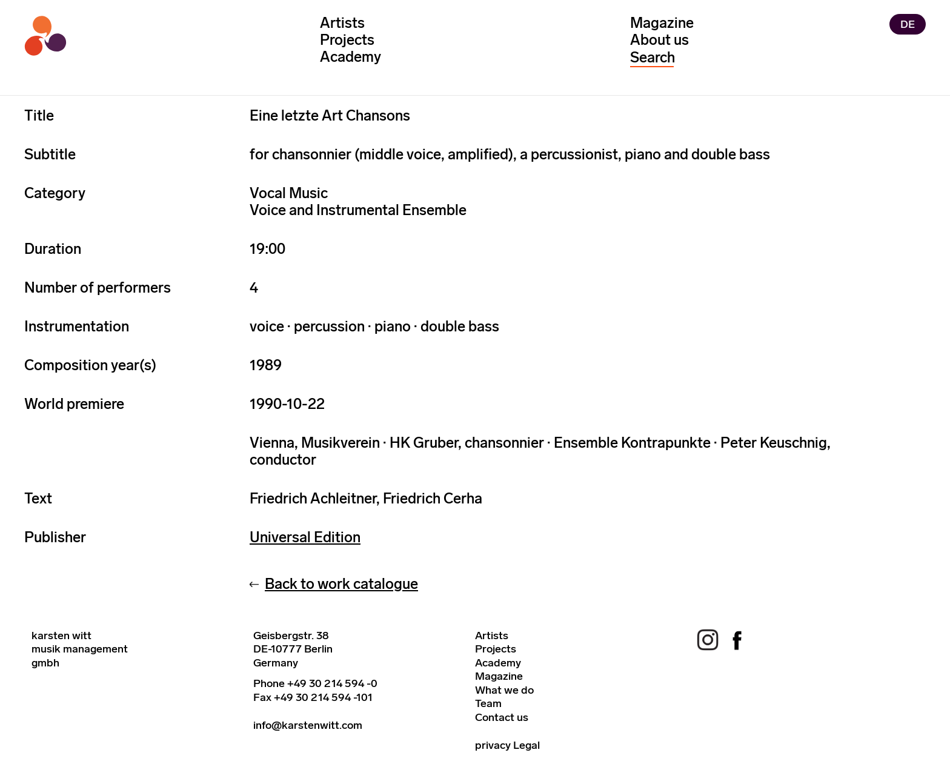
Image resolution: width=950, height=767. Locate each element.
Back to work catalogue (341, 584)
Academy (350, 56)
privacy (493, 745)
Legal (526, 745)
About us (659, 39)
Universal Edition (305, 537)
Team (488, 703)
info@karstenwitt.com (307, 725)
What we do (504, 690)
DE (907, 24)
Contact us (501, 717)
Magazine (662, 23)
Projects (347, 39)
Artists (342, 23)
